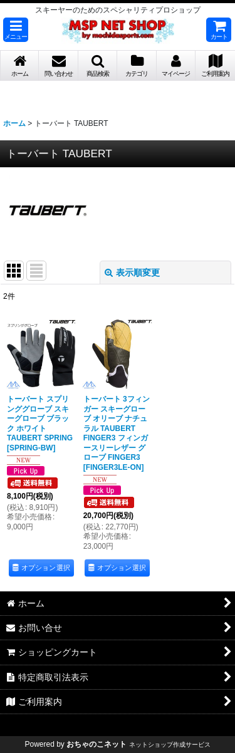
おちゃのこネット (96, 744)
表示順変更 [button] (132, 272)
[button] (15, 30)
